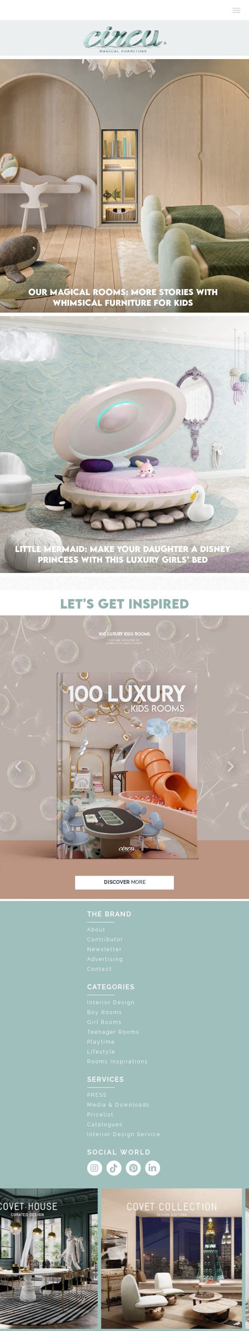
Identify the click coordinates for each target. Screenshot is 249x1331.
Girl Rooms (104, 1022)
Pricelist (100, 1115)
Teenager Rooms (113, 1032)
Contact (99, 969)
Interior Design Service (124, 1134)
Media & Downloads (118, 1105)
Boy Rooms (104, 1012)
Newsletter (104, 949)
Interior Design (111, 1003)
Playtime (101, 1042)
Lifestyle (101, 1052)
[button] (19, 767)
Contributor (105, 940)
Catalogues (105, 1125)
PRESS (97, 1095)
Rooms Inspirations (117, 1062)
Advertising (105, 959)
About (96, 930)
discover (125, 882)
